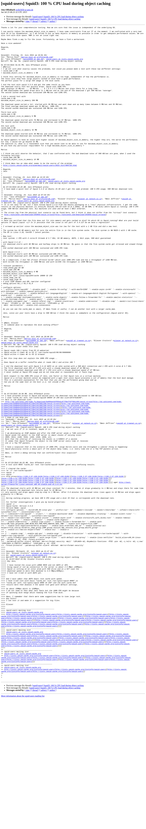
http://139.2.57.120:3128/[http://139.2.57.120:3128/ (43, 566)
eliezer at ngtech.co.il (89, 233)
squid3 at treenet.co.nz (78, 403)
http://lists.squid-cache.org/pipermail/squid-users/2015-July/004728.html (40, 193)
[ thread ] (35, 21)
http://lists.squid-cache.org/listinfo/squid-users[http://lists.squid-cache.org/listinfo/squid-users (57, 732)
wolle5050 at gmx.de (24, 10)
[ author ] (52, 21)
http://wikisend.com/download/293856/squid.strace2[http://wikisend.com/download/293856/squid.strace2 (54, 252)
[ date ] (28, 21)
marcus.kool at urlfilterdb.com (37, 63)
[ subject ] (44, 21)
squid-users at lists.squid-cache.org (64, 65)
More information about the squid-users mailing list (23, 827)
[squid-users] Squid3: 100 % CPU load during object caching (58, 16)
